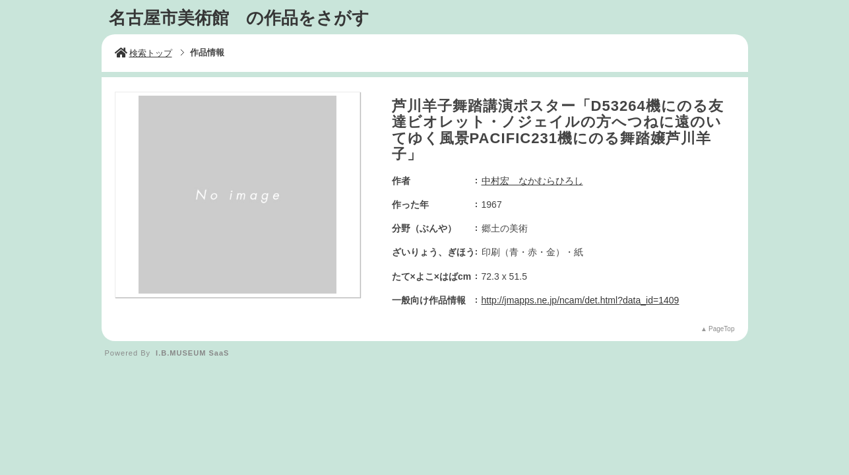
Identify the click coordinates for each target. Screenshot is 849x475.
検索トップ (143, 53)
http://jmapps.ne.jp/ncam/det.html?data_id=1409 (580, 300)
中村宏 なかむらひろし (532, 180)
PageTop (721, 328)
